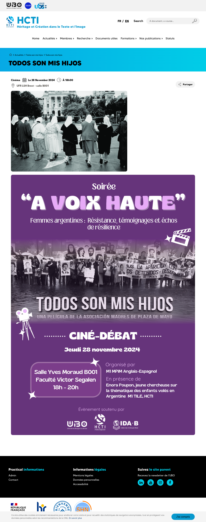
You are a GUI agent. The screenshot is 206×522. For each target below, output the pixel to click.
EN (127, 21)
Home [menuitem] (35, 38)
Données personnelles (86, 479)
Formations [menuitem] (127, 38)
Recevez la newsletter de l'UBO (156, 475)
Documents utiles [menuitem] (107, 38)
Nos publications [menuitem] (150, 38)
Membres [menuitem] (66, 38)
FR (119, 21)
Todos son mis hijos (34, 55)
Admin (12, 475)
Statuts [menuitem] (170, 38)
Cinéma (15, 80)
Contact (13, 479)
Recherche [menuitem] (84, 38)
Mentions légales (83, 475)
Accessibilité (80, 484)
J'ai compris (183, 516)
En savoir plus (75, 518)
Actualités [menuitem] (49, 38)
